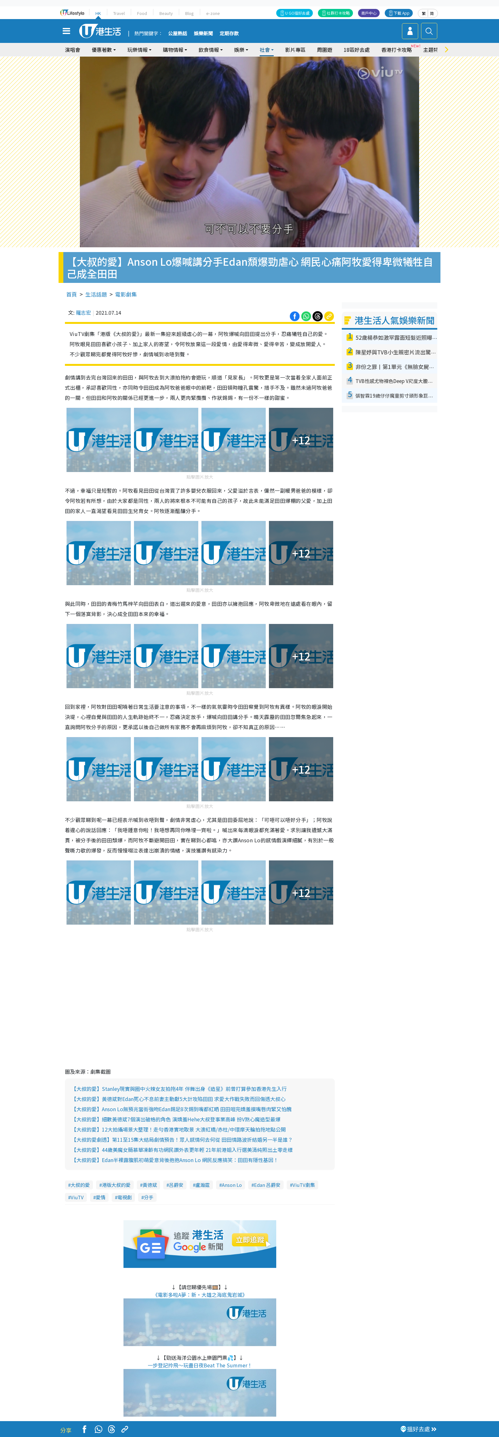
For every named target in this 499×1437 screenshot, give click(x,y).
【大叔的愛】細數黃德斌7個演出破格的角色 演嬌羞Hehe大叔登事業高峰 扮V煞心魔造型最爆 (175, 1119)
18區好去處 (357, 49)
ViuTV (77, 1197)
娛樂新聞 (203, 33)
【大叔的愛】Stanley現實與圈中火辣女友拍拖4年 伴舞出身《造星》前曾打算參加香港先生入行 (179, 1088)
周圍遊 (324, 49)
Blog (189, 13)
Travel (119, 13)
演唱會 (72, 49)
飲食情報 (209, 49)
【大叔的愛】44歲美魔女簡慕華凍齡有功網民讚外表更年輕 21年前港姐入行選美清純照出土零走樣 (182, 1149)
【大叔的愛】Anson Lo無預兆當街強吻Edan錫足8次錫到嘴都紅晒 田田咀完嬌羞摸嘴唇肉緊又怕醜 (181, 1109)
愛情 (100, 1197)
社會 (265, 49)
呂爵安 (176, 1184)
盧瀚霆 (202, 1184)
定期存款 (229, 33)
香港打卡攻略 (396, 49)
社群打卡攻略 (338, 13)
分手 (148, 1197)
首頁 (71, 294)
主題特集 (433, 49)
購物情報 (173, 49)
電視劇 (124, 1197)
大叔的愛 (80, 1184)
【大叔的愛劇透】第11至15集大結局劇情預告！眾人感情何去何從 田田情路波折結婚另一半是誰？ (182, 1139)
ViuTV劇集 (303, 1184)
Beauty (166, 13)
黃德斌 (150, 1184)
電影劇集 (126, 294)
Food (142, 13)
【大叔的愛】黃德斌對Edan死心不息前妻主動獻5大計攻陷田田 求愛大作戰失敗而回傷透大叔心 (178, 1099)
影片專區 (295, 49)
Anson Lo (232, 1184)
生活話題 (96, 294)
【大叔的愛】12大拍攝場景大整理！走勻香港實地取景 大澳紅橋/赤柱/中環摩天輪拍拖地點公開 (178, 1129)
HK (98, 13)
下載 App (402, 13)
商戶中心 (368, 13)
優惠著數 (102, 49)
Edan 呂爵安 (267, 1184)
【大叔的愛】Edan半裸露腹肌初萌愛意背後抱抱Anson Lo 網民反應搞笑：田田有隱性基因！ (174, 1160)
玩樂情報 (137, 49)
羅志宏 (83, 312)
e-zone (213, 13)
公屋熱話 (177, 33)
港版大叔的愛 (116, 1184)
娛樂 (239, 49)
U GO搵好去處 (297, 13)
